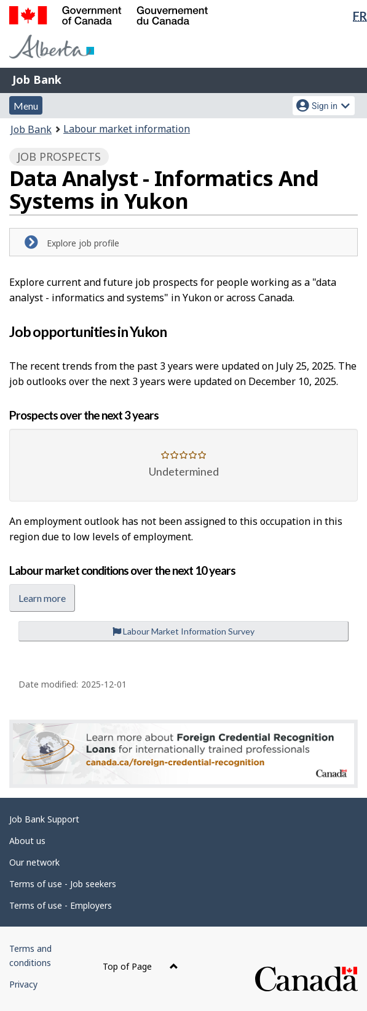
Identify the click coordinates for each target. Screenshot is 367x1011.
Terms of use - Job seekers (62, 884)
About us (27, 841)
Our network (34, 862)
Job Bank (36, 79)
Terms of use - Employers (60, 905)
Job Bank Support (44, 819)
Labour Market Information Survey (183, 631)
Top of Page (140, 966)
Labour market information (126, 129)
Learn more (42, 598)
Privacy (23, 984)
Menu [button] (26, 106)
